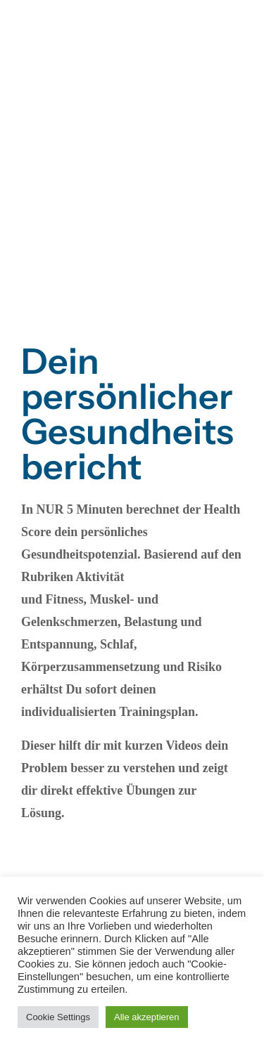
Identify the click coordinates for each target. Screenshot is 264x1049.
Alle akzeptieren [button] (147, 1017)
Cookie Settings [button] (58, 1017)
